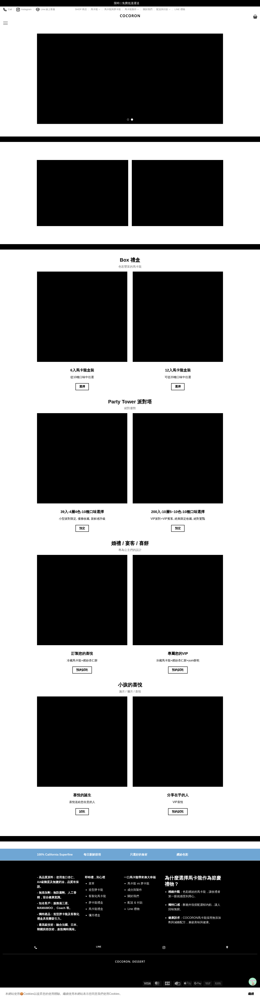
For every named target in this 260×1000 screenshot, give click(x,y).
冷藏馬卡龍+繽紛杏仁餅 (82, 660)
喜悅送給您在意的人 (82, 802)
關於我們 (147, 9)
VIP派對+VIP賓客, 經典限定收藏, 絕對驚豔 (178, 518)
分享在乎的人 (178, 795)
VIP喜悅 (178, 802)
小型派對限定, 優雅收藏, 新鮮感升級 (82, 518)
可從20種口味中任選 (178, 377)
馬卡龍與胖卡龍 (112, 9)
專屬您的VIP (178, 653)
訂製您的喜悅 (82, 653)
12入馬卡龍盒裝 (178, 370)
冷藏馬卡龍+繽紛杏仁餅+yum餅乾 (178, 660)
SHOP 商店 (81, 9)
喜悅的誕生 (82, 795)
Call (7, 9)
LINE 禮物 (180, 9)
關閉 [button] (143, 3)
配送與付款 (163, 9)
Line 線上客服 (45, 9)
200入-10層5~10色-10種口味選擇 (178, 512)
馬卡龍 (95, 9)
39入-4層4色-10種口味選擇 (82, 512)
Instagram (23, 9)
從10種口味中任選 (82, 377)
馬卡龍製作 (132, 9)
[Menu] (5, 23)
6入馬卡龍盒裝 (82, 370)
